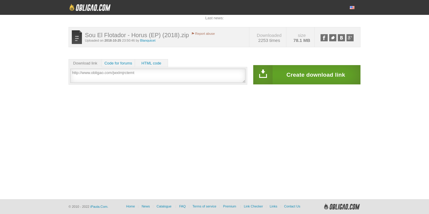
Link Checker (253, 206)
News (146, 206)
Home (130, 206)
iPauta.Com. (99, 206)
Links (273, 206)
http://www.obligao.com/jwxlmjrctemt (157, 76)
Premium (229, 206)
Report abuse (205, 33)
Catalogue (164, 206)
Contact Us (292, 206)
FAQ (182, 206)
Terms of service (204, 206)
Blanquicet (147, 40)
